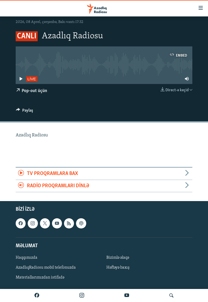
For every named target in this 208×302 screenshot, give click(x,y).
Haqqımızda (26, 258)
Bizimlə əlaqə (117, 258)
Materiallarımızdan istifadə (40, 277)
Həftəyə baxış (118, 267)
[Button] (24, 112)
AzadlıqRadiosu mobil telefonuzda (46, 267)
